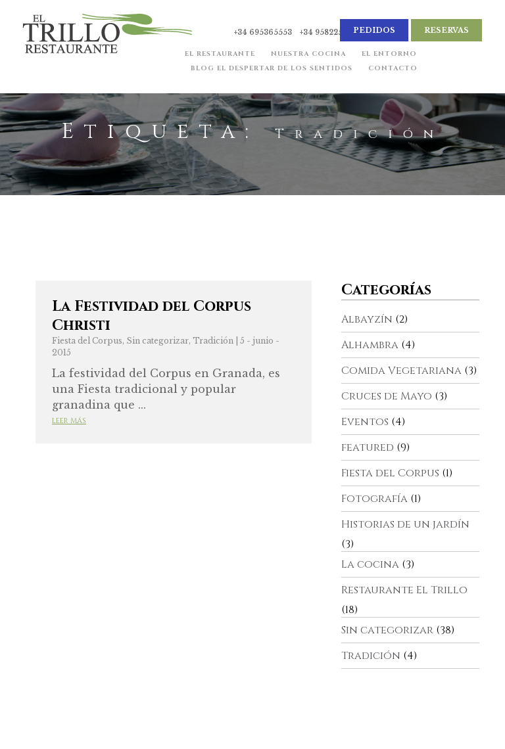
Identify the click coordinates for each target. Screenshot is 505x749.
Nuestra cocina (307, 55)
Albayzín (367, 319)
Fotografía (374, 498)
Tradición (213, 341)
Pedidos (374, 30)
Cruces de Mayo (386, 396)
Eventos (365, 422)
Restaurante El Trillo (404, 590)
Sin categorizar (157, 341)
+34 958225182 (327, 32)
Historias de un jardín (405, 524)
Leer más (69, 421)
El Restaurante (218, 55)
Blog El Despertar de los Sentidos (270, 69)
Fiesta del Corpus (87, 341)
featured (367, 447)
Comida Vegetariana (401, 370)
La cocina (370, 564)
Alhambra (369, 345)
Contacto (391, 69)
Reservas (446, 30)
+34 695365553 (263, 32)
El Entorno (388, 55)
